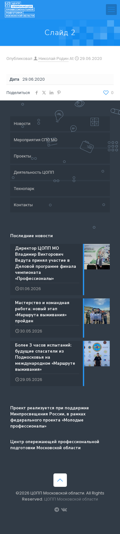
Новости (22, 124)
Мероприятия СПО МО (35, 140)
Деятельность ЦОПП (34, 172)
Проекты (22, 156)
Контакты (23, 205)
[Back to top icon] (60, 480)
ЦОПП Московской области (71, 499)
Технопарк (24, 189)
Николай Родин (53, 58)
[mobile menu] (111, 9)
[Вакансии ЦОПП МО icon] (56, 509)
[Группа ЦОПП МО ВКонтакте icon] (63, 509)
